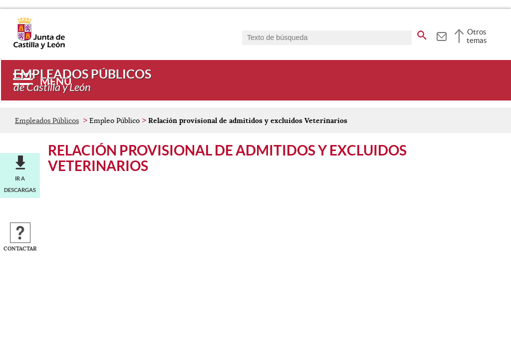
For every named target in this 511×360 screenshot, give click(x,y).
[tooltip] (441, 35)
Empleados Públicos (47, 120)
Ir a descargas (20, 184)
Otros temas (477, 36)
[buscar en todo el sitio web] (422, 33)
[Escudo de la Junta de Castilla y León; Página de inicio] (39, 47)
